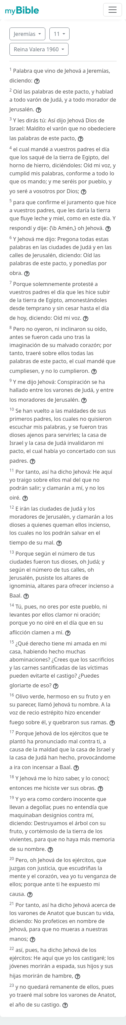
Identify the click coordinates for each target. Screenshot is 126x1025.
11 (57, 34)
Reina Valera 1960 (37, 49)
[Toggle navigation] (112, 9)
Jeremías (25, 34)
